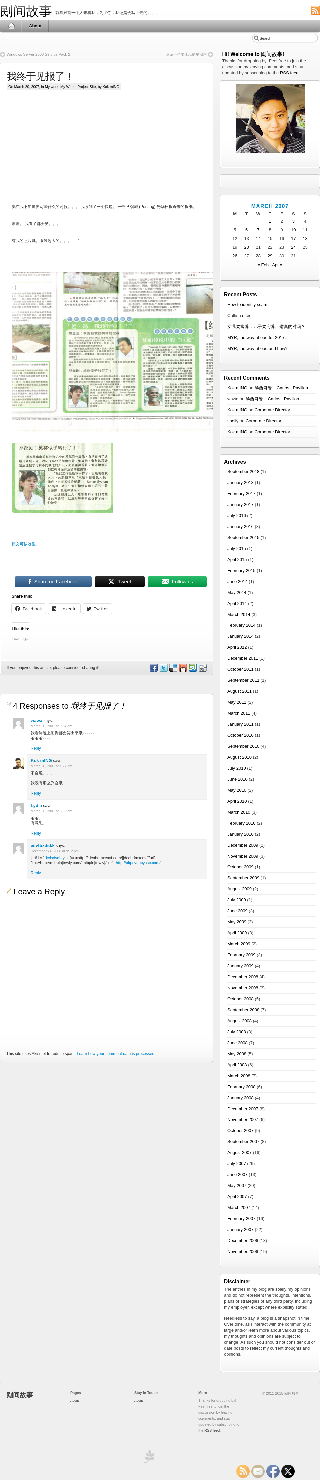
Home (11, 26)
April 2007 (237, 1196)
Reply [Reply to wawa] (36, 748)
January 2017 (240, 504)
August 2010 (239, 757)
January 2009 (240, 965)
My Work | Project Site (78, 87)
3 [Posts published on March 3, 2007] (293, 221)
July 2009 (236, 899)
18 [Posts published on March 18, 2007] (305, 238)
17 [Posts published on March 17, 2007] (293, 238)
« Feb (263, 264)
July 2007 (236, 1163)
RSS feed (289, 72)
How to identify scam (247, 304)
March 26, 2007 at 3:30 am (51, 811)
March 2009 (238, 943)
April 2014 (237, 603)
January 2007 (240, 1229)
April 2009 (237, 932)
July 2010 (236, 768)
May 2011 (236, 702)
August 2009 (239, 888)
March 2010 (238, 812)
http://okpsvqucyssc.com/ (138, 863)
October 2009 (240, 866)
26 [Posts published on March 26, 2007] (234, 255)
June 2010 (237, 779)
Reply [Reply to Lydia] (36, 833)
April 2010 (237, 801)
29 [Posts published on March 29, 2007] (270, 255)
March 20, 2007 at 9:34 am (51, 726)
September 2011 (243, 680)
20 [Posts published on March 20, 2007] (246, 247)
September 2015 (243, 537)
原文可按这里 (24, 544)
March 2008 (238, 1075)
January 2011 (240, 724)
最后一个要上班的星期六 (186, 54)
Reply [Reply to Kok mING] (36, 793)
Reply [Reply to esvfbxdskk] (36, 873)
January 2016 (240, 526)
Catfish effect (240, 315)
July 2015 (236, 548)
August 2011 (239, 691)
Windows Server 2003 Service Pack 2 (38, 54)
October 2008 (240, 998)
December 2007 (242, 1108)
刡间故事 (26, 11)
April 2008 (237, 1064)
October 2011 (240, 669)
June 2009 (237, 910)
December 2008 (242, 976)
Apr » (277, 264)
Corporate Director (272, 409)
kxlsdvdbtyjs (57, 858)
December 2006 (242, 1240)
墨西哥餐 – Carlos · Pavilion (281, 387)
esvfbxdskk (43, 845)
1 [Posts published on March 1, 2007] (270, 221)
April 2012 (237, 647)
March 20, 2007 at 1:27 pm (51, 766)
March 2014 (238, 614)
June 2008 (237, 1042)
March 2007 (238, 1207)
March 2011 (238, 713)
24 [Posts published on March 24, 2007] (293, 247)
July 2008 (236, 1031)
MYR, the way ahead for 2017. (256, 337)
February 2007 (241, 1218)
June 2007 (237, 1174)
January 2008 (240, 1097)
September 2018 (243, 471)
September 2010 (243, 746)
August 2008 (239, 1020)
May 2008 (236, 1053)
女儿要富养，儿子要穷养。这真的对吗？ (266, 326)
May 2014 (236, 592)
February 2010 (241, 823)
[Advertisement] (126, 152)
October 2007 (240, 1130)
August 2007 (239, 1152)
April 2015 (237, 559)
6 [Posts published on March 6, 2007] (246, 229)
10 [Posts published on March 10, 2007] (293, 229)
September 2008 (243, 1009)
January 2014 (240, 636)
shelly (232, 420)
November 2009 (242, 856)
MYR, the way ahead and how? (257, 348)
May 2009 (236, 921)
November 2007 (242, 1119)
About (35, 25)
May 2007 (236, 1185)
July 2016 (236, 515)
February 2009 (241, 954)
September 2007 (243, 1141)
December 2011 (242, 658)
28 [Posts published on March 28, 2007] (258, 255)
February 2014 (241, 625)
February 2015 (241, 570)
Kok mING (41, 760)
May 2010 (236, 790)
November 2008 (242, 987)
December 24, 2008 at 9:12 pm (55, 851)
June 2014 (237, 581)
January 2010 (240, 834)
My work (51, 87)
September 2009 (243, 877)
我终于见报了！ (40, 76)
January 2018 (240, 482)
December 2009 (242, 845)
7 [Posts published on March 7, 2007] (258, 229)
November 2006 (242, 1251)
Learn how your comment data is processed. (116, 1053)
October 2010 (240, 735)
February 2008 (241, 1086)
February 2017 (241, 493)
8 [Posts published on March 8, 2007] (270, 229)
